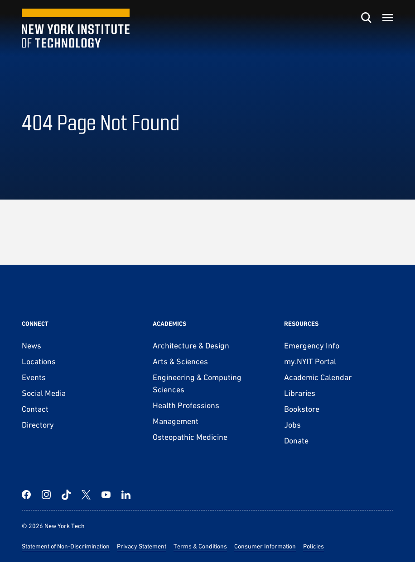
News (31, 345)
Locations (39, 361)
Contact (35, 409)
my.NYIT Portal (310, 361)
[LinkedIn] (125, 494)
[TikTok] (66, 494)
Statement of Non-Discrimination (66, 546)
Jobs (292, 424)
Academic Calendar (318, 377)
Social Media (44, 393)
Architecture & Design (191, 345)
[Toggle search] (366, 17)
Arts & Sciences (180, 361)
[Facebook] (26, 494)
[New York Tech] (76, 28)
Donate (296, 440)
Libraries (299, 393)
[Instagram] (46, 494)
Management (175, 421)
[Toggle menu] (387, 17)
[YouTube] (106, 494)
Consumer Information (265, 546)
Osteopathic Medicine (190, 437)
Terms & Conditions (200, 546)
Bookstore (301, 409)
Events (34, 377)
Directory (38, 424)
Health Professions (186, 405)
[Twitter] (86, 494)
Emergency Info (311, 345)
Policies (313, 546)
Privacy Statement (141, 546)
